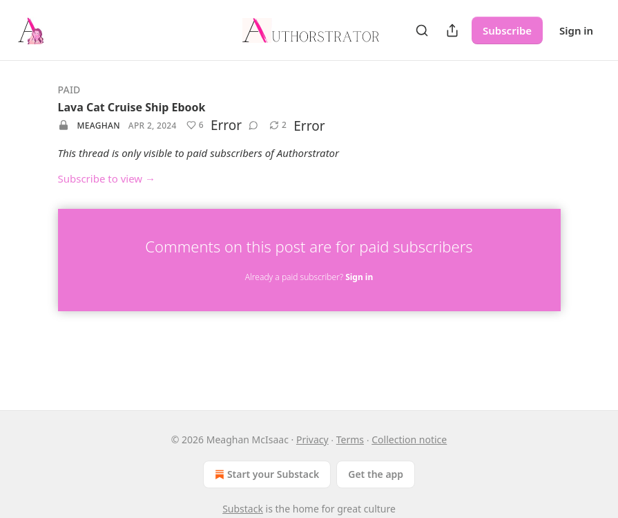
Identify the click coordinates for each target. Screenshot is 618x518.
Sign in (576, 30)
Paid (69, 89)
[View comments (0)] (253, 125)
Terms (350, 439)
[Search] (422, 30)
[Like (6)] (195, 125)
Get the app (375, 474)
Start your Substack (265, 474)
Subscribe (507, 30)
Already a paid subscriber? (309, 277)
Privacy (312, 439)
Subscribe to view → (107, 178)
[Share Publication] (452, 30)
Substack (242, 508)
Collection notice (409, 439)
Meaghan (98, 125)
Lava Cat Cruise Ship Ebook (132, 107)
